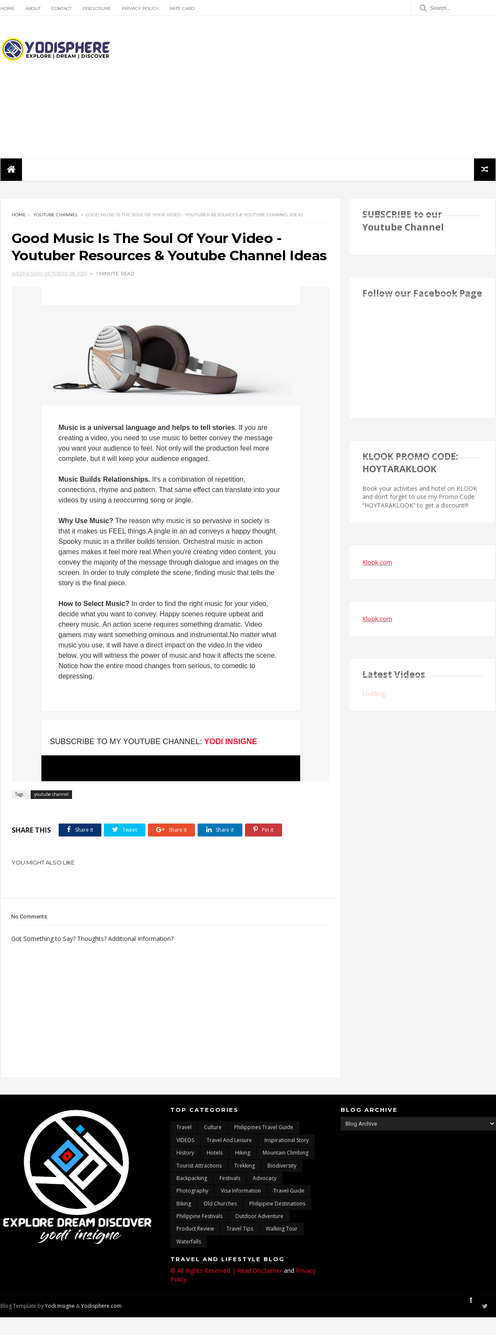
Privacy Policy (139, 8)
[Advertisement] (339, 87)
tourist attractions (199, 1183)
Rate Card (181, 8)
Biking (183, 1221)
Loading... (376, 694)
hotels (215, 1170)
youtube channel (55, 215)
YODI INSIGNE (227, 759)
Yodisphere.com (101, 1324)
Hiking (242, 1170)
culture (213, 1145)
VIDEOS (185, 1158)
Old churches (220, 1221)
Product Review (195, 1247)
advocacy (264, 1196)
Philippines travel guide (263, 1145)
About (32, 8)
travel (183, 1145)
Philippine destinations (277, 1221)
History (185, 1170)
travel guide (289, 1208)
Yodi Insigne (59, 1324)
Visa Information (241, 1208)
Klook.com (377, 563)
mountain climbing (285, 1170)
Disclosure (96, 8)
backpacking (191, 1196)
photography (192, 1208)
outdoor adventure (259, 1234)
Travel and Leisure (229, 1158)
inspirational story (286, 1158)
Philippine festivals (199, 1234)
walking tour (282, 1247)
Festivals (230, 1196)
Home (7, 8)
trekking (244, 1183)
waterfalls (188, 1259)
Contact (61, 8)
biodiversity (281, 1183)
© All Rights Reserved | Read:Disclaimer (226, 1289)
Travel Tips (239, 1247)
